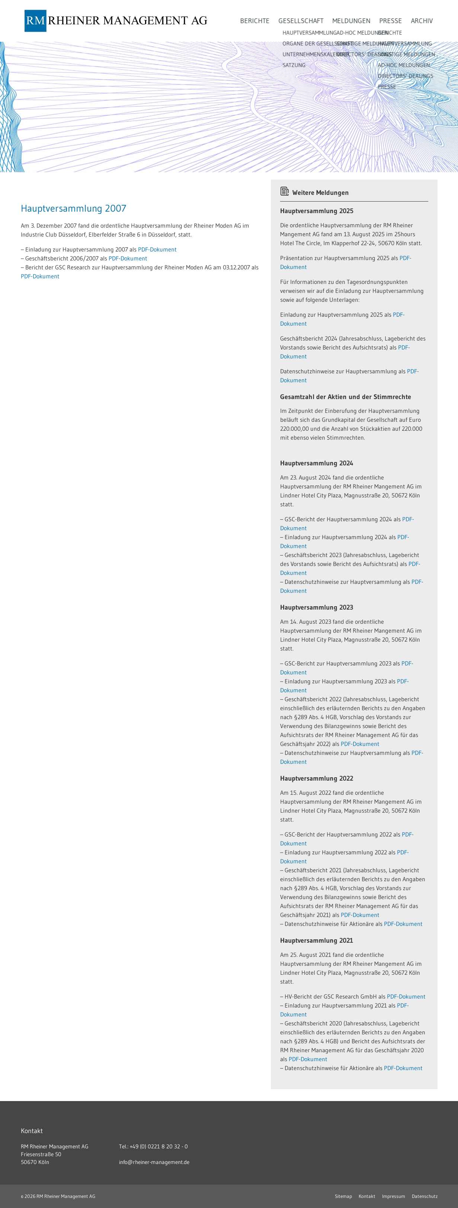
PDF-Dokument (157, 249)
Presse (390, 21)
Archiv (422, 21)
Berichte (255, 21)
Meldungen (352, 21)
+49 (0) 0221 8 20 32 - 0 (159, 1146)
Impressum (393, 1196)
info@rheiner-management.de (154, 1162)
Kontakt (367, 1196)
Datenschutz (425, 1196)
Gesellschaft (301, 21)
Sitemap (343, 1196)
